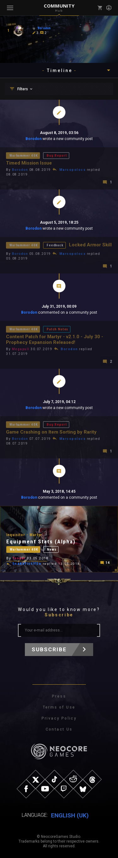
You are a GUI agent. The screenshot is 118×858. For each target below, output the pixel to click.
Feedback (55, 245)
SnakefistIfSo (27, 563)
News (51, 549)
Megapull (21, 349)
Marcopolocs (72, 169)
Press (59, 696)
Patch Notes (57, 329)
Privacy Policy (59, 718)
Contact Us (59, 729)
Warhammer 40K (23, 156)
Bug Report (57, 156)
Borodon (33, 139)
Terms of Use (59, 707)
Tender (19, 558)
